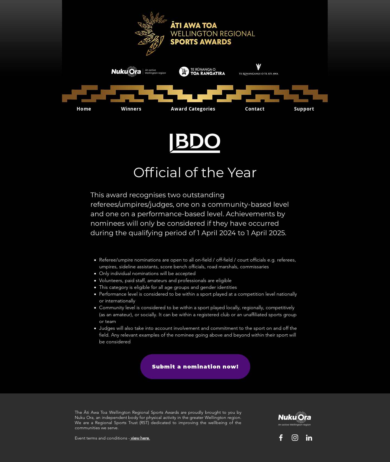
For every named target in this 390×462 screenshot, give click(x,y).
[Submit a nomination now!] (195, 366)
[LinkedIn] (309, 437)
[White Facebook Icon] (281, 437)
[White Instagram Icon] (295, 437)
